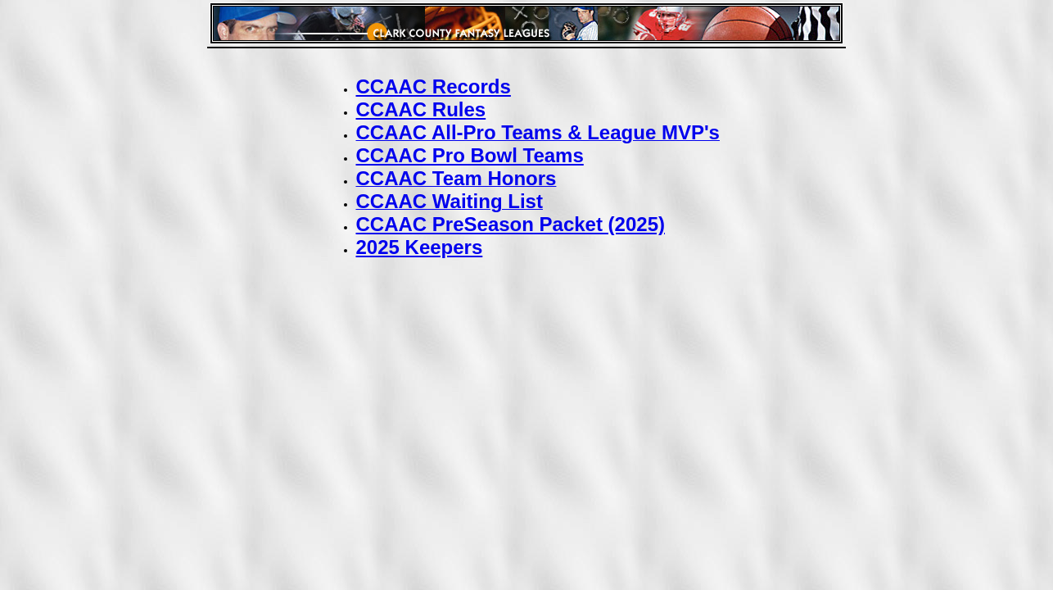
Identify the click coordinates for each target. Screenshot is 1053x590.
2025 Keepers (419, 247)
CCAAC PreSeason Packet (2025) (511, 224)
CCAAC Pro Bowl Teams (470, 155)
